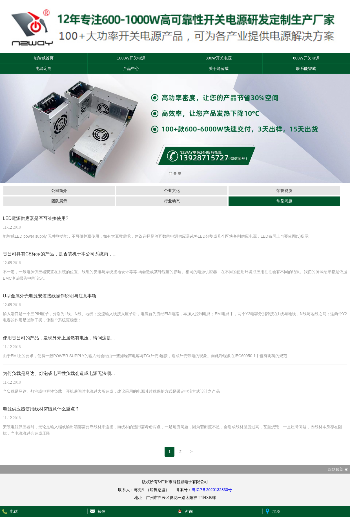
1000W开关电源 (131, 58)
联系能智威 (306, 68)
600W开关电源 (306, 58)
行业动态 (172, 201)
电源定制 (44, 68)
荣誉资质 (284, 190)
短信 (101, 511)
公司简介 (59, 190)
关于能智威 (219, 68)
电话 (14, 511)
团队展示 (59, 201)
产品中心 (131, 68)
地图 (276, 511)
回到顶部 (336, 469)
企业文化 (172, 190)
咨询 (189, 511)
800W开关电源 (218, 58)
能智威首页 (44, 58)
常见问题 (284, 201)
